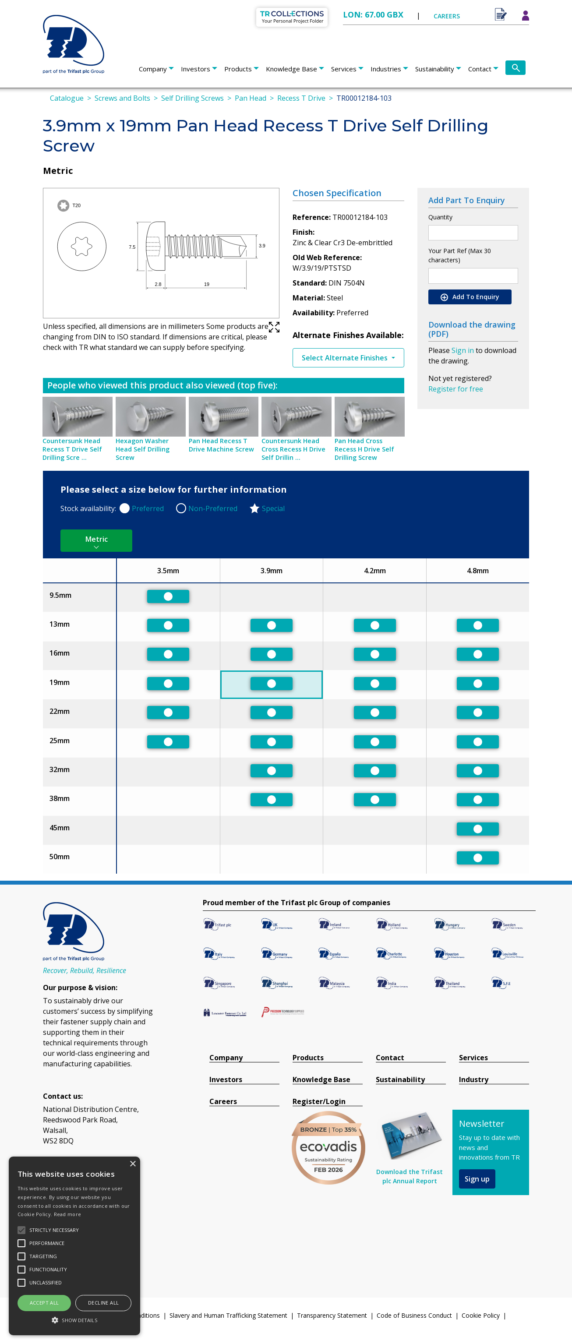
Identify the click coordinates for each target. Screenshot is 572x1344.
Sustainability (434, 68)
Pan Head (250, 98)
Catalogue (67, 98)
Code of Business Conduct (414, 1315)
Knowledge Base (291, 68)
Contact (479, 68)
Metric (96, 539)
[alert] (74, 1246)
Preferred (148, 508)
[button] (74, 1320)
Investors (195, 68)
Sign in (463, 350)
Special (273, 508)
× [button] (132, 1164)
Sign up (477, 1179)
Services (344, 68)
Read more (67, 1214)
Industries (386, 68)
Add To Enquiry (470, 297)
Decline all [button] (103, 1302)
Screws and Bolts (122, 98)
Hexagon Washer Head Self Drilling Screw (142, 449)
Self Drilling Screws (192, 98)
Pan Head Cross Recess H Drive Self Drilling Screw (364, 449)
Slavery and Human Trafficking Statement (228, 1315)
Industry (473, 1080)
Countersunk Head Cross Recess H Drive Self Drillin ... (293, 449)
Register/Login (319, 1101)
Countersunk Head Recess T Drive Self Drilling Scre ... (72, 449)
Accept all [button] (44, 1302)
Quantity (440, 217)
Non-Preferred (212, 508)
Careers (223, 1101)
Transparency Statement (332, 1315)
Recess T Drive (301, 98)
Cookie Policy (481, 1315)
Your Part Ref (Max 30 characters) (459, 255)
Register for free (455, 389)
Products (238, 68)
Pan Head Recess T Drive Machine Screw (221, 445)
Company (153, 68)
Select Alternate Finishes (345, 358)
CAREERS (447, 16)
